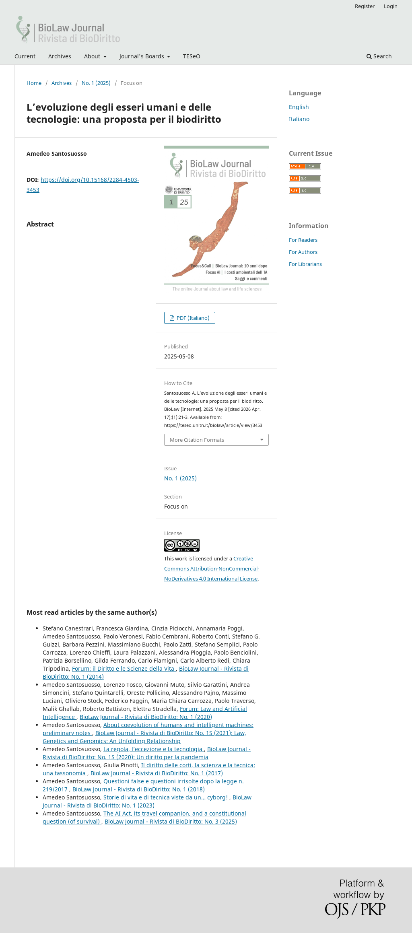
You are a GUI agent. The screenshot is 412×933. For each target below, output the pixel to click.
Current (24, 56)
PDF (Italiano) (192, 317)
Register (365, 6)
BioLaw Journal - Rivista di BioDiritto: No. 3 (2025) (171, 821)
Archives (59, 56)
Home (34, 83)
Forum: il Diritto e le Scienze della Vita (124, 668)
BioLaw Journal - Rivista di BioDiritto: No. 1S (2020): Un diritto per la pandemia (147, 753)
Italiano (299, 119)
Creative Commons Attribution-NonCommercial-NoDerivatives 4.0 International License (211, 568)
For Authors (303, 251)
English (299, 107)
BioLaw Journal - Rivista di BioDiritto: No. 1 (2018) (138, 789)
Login (391, 6)
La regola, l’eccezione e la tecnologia (153, 749)
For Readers (303, 239)
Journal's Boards (142, 56)
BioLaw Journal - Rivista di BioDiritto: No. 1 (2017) (157, 773)
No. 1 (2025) (96, 83)
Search (379, 56)
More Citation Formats (197, 439)
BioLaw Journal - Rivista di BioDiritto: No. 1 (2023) (147, 801)
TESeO (191, 56)
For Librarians (305, 264)
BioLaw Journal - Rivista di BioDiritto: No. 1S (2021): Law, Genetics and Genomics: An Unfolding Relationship (144, 737)
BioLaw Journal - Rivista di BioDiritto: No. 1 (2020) (146, 717)
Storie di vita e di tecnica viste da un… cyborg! (166, 797)
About (93, 56)
